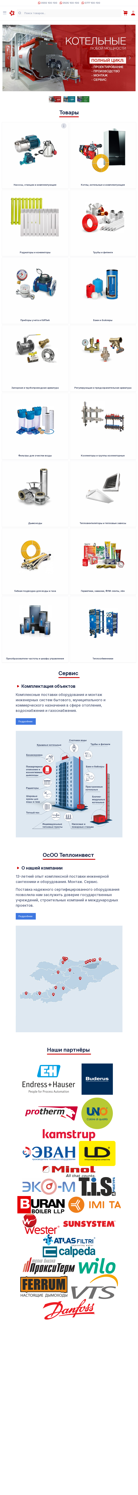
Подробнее (25, 721)
